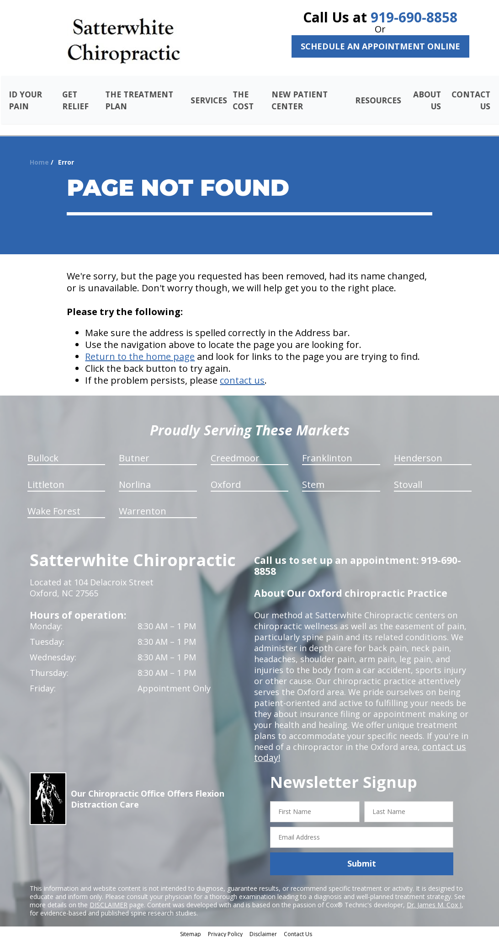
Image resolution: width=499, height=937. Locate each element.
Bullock (42, 455)
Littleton (45, 481)
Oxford (226, 481)
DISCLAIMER (108, 901)
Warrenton (142, 508)
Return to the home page (140, 353)
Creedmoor (235, 455)
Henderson (418, 455)
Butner (134, 455)
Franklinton (327, 455)
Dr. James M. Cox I (434, 901)
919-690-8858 (414, 17)
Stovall (408, 481)
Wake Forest (53, 508)
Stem (313, 481)
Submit (361, 860)
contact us (242, 377)
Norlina (135, 481)
